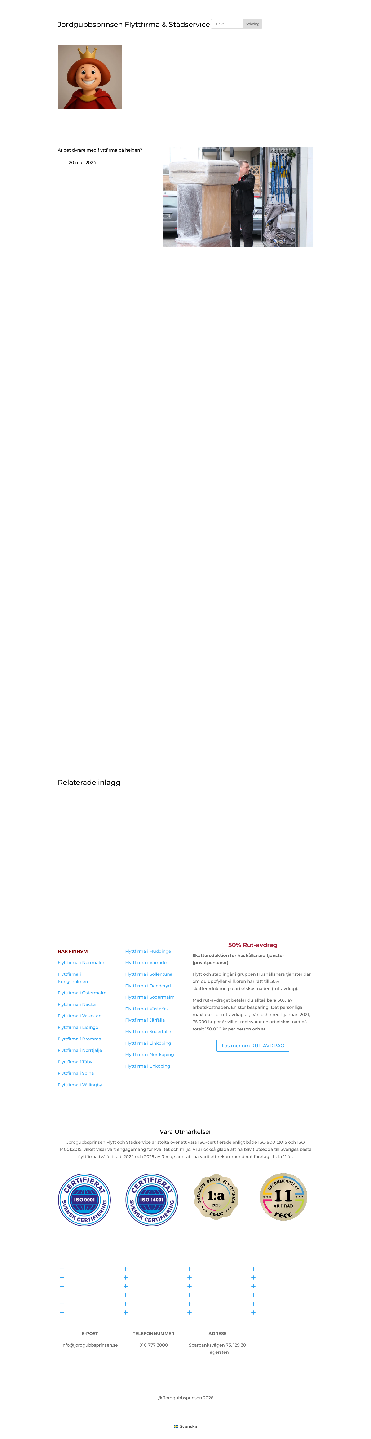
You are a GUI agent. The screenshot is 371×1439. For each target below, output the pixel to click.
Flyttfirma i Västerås (146, 1008)
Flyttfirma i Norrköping (149, 1054)
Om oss (269, 1285)
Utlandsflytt (145, 1285)
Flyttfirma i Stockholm (180, 49)
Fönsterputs (209, 1285)
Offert (308, 56)
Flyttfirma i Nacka (77, 1004)
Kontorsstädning (214, 1276)
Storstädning (210, 1311)
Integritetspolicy (278, 1302)
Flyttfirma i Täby (75, 1062)
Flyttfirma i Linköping (148, 1043)
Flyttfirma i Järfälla (145, 1020)
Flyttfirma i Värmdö (146, 962)
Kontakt (77, 1285)
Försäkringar (274, 1276)
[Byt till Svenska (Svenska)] (185, 1426)
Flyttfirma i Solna (76, 1073)
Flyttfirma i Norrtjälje (80, 1050)
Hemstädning (211, 1294)
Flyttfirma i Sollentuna (148, 974)
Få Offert (287, 25)
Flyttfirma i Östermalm (82, 993)
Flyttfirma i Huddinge (148, 951)
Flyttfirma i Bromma (79, 1039)
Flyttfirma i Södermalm (150, 997)
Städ (213, 49)
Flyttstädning (211, 1267)
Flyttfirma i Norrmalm (81, 962)
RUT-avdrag (273, 1294)
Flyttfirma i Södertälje (148, 1031)
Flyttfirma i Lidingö (78, 1027)
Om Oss (286, 56)
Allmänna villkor (278, 1311)
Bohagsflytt (145, 1267)
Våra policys (273, 1267)
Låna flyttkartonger (153, 1311)
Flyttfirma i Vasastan (80, 1015)
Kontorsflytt (145, 1276)
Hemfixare (236, 49)
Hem (151, 49)
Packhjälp (143, 1294)
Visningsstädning (215, 1302)
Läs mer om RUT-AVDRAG (253, 1045)
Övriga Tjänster (268, 49)
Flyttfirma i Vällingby (80, 1084)
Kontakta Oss (302, 49)
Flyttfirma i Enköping (147, 1066)
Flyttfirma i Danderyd (148, 985)
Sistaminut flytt (149, 1302)
